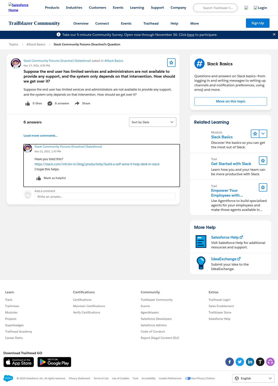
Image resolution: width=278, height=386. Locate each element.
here (190, 34)
